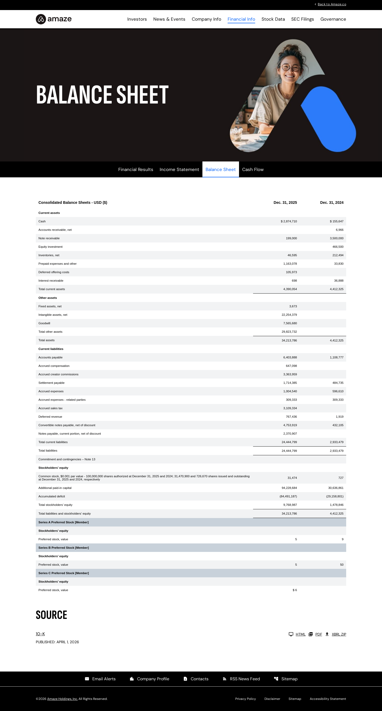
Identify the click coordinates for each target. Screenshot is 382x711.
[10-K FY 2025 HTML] (171, 634)
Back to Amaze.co (332, 4)
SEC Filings (302, 19)
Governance (333, 19)
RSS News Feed (241, 679)
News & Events (169, 19)
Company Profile (149, 679)
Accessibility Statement (328, 698)
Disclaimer (272, 698)
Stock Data (273, 19)
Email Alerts (100, 679)
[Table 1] (191, 395)
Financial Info (241, 19)
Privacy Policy (245, 698)
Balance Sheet (221, 169)
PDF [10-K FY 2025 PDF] (315, 634)
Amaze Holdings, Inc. (62, 699)
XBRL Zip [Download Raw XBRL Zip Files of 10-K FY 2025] (335, 634)
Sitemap (286, 679)
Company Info (206, 19)
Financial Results (135, 169)
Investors (137, 19)
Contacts (196, 679)
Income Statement (179, 169)
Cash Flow (253, 169)
